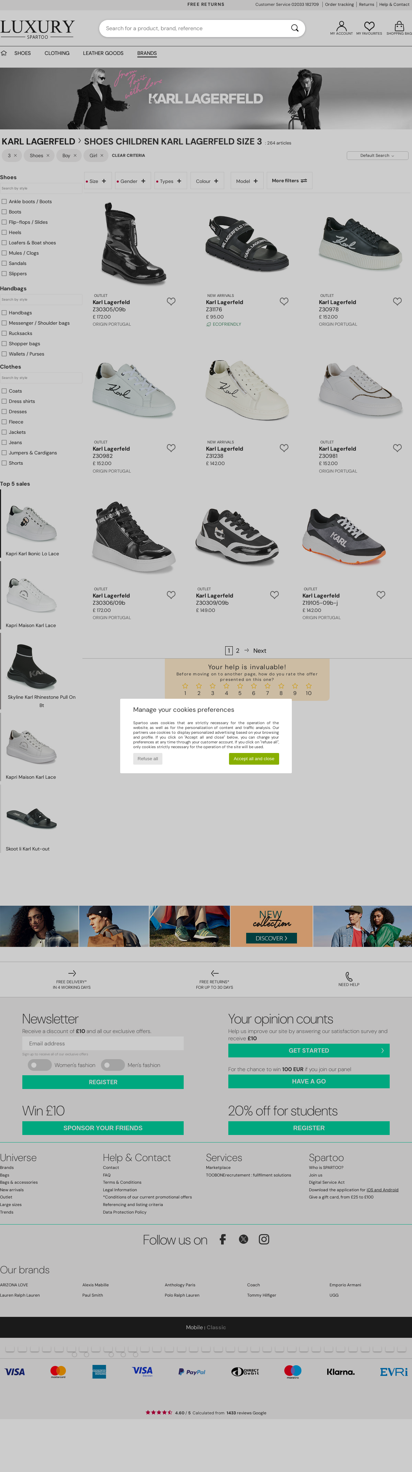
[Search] (295, 28)
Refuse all (148, 758)
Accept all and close (254, 758)
